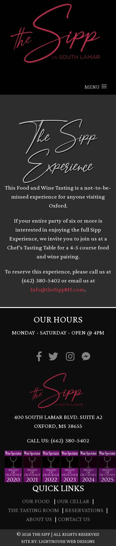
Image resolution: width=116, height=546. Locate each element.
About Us (39, 519)
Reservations (84, 510)
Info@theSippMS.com (57, 289)
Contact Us (74, 519)
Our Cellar (73, 501)
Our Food (36, 501)
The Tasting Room (33, 510)
